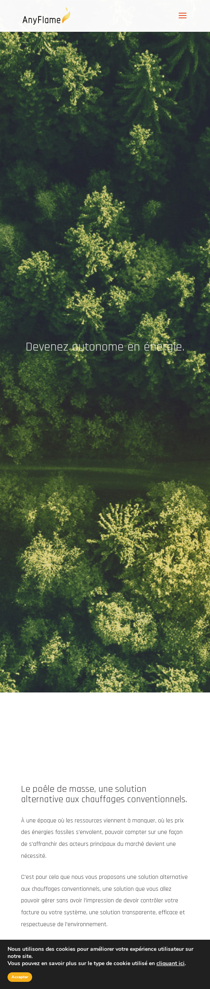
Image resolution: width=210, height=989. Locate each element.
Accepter (20, 977)
